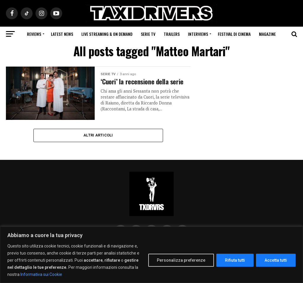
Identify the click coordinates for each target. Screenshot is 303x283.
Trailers (172, 34)
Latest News (62, 34)
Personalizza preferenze (181, 260)
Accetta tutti (276, 260)
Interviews (198, 34)
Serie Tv (148, 34)
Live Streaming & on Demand (107, 34)
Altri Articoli (98, 135)
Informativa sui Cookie (41, 274)
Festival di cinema (234, 34)
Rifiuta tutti (235, 260)
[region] (151, 254)
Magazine (267, 34)
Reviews (34, 34)
